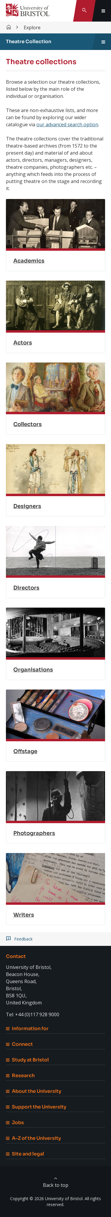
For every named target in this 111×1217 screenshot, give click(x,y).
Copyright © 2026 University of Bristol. (46, 1198)
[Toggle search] (84, 11)
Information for (27, 1028)
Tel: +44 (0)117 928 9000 (32, 1014)
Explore (32, 27)
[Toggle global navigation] (103, 11)
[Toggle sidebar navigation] (103, 41)
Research (20, 1075)
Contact (16, 956)
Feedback (23, 939)
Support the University (36, 1107)
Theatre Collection (28, 41)
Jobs (15, 1122)
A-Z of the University (33, 1138)
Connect (19, 1044)
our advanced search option (67, 124)
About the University (33, 1091)
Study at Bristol (27, 1060)
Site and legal (25, 1154)
